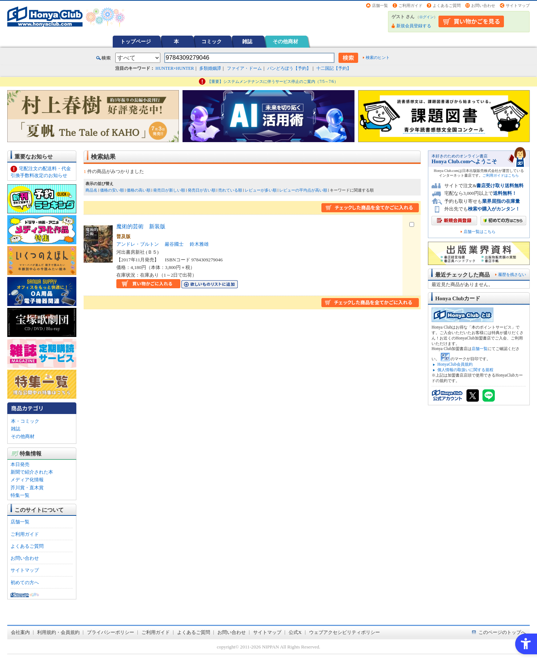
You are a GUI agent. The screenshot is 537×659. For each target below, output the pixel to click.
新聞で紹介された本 (32, 472)
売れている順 (230, 190)
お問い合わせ (483, 5)
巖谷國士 (174, 244)
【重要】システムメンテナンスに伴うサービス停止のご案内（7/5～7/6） (272, 81)
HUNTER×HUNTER (175, 68)
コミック (211, 41)
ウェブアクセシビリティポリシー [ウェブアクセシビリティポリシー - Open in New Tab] (344, 632)
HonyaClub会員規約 (455, 364)
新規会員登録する (413, 25)
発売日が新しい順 (169, 190)
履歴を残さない (512, 274)
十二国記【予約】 (333, 68)
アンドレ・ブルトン (137, 244)
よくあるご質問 (447, 5)
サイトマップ (518, 5)
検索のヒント (378, 57)
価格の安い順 (112, 190)
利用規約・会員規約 (58, 632)
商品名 (91, 190)
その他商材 (285, 41)
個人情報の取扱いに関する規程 (465, 369)
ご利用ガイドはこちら (500, 175)
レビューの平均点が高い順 (303, 190)
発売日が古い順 (202, 190)
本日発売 (20, 464)
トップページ (135, 41)
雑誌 (247, 41)
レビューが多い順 (261, 190)
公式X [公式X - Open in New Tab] (295, 632)
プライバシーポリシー (110, 632)
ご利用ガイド (410, 5)
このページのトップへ (502, 632)
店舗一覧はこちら (480, 232)
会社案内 (20, 632)
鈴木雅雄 (199, 244)
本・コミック (25, 421)
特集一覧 (20, 495)
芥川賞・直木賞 (27, 487)
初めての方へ (25, 582)
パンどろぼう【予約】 (289, 68)
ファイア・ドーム (244, 68)
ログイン (426, 17)
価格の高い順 (139, 190)
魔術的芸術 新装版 (140, 226)
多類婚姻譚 (210, 68)
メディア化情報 (27, 479)
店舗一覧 (380, 5)
